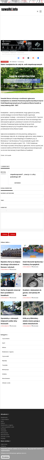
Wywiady (4, 361)
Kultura (4, 347)
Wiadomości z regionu (8, 352)
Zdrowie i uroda (6, 383)
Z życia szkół (5, 356)
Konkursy (3, 446)
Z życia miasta (20, 53)
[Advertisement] (22, 27)
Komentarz (4, 207)
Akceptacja (5, 457)
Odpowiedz (17, 183)
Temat (2, 200)
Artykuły (4, 374)
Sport (3, 343)
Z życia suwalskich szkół (7, 427)
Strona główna (5, 53)
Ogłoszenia (4, 444)
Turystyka (4, 365)
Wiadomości (13, 53)
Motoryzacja (5, 370)
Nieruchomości (6, 378)
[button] (2, 210)
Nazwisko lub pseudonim (7, 193)
